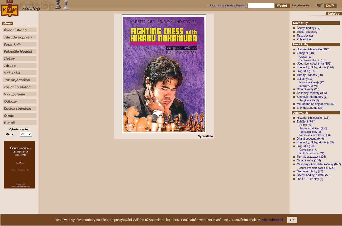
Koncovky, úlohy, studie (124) (315, 67)
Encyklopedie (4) (309, 100)
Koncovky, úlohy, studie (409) (315, 142)
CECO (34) (305, 125)
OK (292, 220)
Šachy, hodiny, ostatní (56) (313, 175)
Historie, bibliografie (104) (313, 49)
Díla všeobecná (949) (310, 138)
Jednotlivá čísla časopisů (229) (317, 167)
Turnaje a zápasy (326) (311, 156)
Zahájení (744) (306, 121)
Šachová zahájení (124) (313, 128)
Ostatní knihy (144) (309, 160)
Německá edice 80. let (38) (315, 135)
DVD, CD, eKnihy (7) (310, 179)
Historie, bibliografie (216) (313, 117)
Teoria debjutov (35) (311, 131)
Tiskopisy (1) (305, 35)
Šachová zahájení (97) (312, 60)
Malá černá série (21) (311, 153)
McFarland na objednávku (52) (316, 104)
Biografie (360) (306, 146)
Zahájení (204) (306, 53)
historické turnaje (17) (312, 82)
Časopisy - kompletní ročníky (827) (319, 164)
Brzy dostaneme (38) (310, 107)
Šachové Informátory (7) (312, 97)
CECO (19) (305, 56)
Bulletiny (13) (305, 78)
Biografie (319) (306, 71)
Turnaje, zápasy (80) (310, 75)
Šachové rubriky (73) (310, 171)
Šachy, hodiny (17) (308, 28)
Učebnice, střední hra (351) (314, 63)
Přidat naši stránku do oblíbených (227, 5)
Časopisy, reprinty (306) (312, 93)
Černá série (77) (308, 149)
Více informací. (273, 220)
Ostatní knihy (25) (308, 89)
